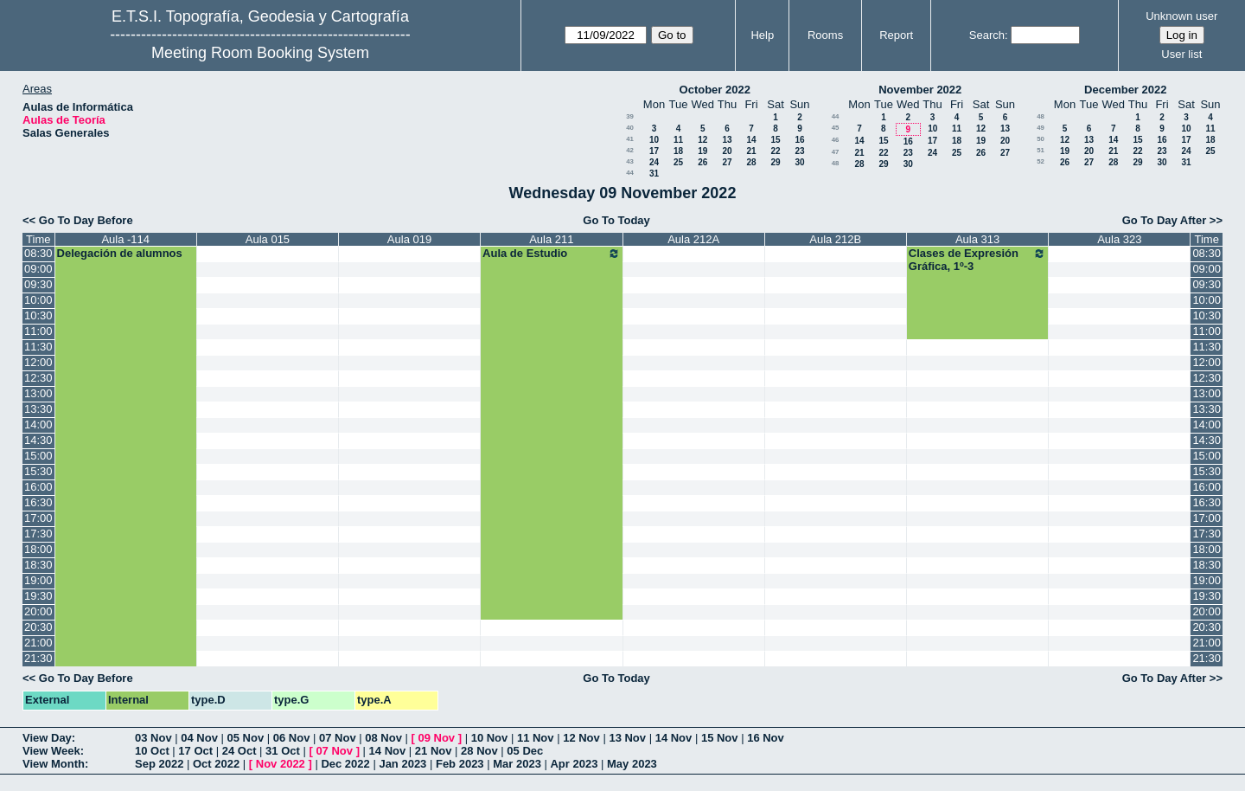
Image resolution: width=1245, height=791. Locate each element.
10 (654, 140)
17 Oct (195, 750)
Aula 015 (268, 239)
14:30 (38, 440)
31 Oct (282, 750)
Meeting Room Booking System (260, 52)
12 (702, 140)
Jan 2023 (402, 763)
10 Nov (489, 737)
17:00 (38, 517)
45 (836, 128)
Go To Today (616, 220)
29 (775, 162)
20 (726, 151)
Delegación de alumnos (119, 253)
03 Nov (153, 737)
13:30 (38, 408)
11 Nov (535, 737)
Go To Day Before (86, 220)
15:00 (38, 455)
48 (836, 163)
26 (702, 162)
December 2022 (1125, 89)
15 (775, 140)
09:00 (38, 268)
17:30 (38, 533)
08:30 (38, 253)
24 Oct (239, 750)
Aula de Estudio (551, 253)
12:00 (38, 362)
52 (1040, 161)
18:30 (38, 564)
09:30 (38, 284)
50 (1040, 139)
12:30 (38, 377)
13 (726, 140)
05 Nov (246, 737)
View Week (51, 750)
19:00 (38, 580)
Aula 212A (693, 239)
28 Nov (479, 750)
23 (799, 151)
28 (751, 162)
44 (630, 173)
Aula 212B (835, 239)
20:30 (38, 627)
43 (630, 161)
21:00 (38, 642)
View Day (47, 737)
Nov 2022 (280, 763)
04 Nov (199, 737)
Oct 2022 (216, 763)
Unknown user (1181, 16)
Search (987, 35)
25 (678, 162)
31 (654, 173)
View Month (53, 763)
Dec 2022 (345, 763)
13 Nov (627, 737)
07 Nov (337, 737)
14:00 (38, 424)
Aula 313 (977, 239)
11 (678, 140)
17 (654, 151)
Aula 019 (409, 239)
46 (836, 140)
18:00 (38, 549)
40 (630, 128)
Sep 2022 (159, 763)
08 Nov (383, 737)
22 (775, 151)
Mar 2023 (517, 763)
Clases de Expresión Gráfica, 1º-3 (978, 260)
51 (1040, 150)
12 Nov (581, 737)
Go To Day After (1164, 220)
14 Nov (674, 737)
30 (799, 162)
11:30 (38, 346)
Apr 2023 (573, 763)
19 (702, 151)
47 (836, 152)
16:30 (38, 502)
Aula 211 (551, 239)
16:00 (38, 486)
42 (630, 150)
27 (726, 162)
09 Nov (436, 737)
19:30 (38, 595)
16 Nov (765, 737)
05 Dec (525, 750)
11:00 (38, 331)
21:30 (38, 658)
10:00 (38, 299)
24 (654, 162)
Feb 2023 (460, 763)
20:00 (38, 611)
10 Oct (152, 750)
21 (751, 151)
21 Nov (433, 750)
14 (751, 140)
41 (630, 139)
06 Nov (291, 737)
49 (1040, 128)
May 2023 (632, 763)
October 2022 (715, 89)
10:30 (38, 315)
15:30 (38, 471)
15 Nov (719, 737)
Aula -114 (125, 239)
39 (630, 116)
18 (678, 151)
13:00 (38, 393)
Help (762, 35)
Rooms (825, 35)
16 (799, 140)
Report (896, 35)
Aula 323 (1119, 239)
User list (1181, 54)
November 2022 (919, 89)
